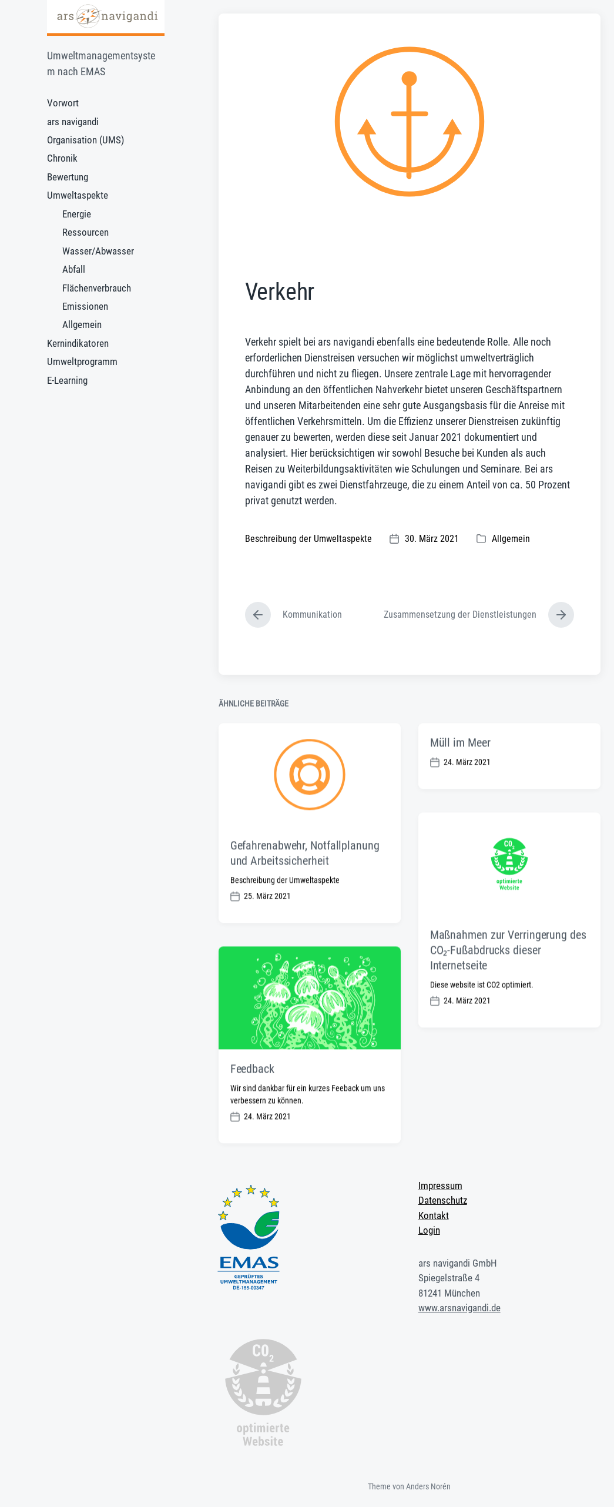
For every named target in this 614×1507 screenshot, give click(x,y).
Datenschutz (442, 1200)
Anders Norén (428, 1486)
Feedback (252, 1104)
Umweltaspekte (77, 195)
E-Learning (67, 380)
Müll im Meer (460, 777)
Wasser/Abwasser (98, 251)
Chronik (62, 158)
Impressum (440, 1185)
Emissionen (85, 306)
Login (429, 1230)
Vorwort (63, 103)
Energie (76, 214)
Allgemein (82, 324)
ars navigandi (73, 122)
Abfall (73, 269)
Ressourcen (85, 232)
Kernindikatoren (78, 343)
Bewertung (67, 177)
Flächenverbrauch (96, 288)
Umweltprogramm (82, 361)
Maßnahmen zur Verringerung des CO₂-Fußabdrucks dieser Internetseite (508, 984)
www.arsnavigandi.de (459, 1308)
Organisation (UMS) (85, 140)
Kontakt (433, 1215)
